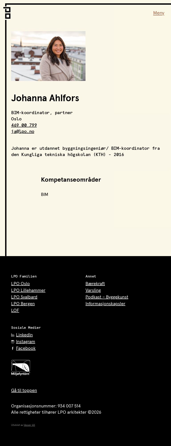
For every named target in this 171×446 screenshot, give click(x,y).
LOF (15, 310)
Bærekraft (95, 284)
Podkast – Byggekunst (107, 297)
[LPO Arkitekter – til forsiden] (7, 11)
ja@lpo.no (22, 131)
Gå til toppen (24, 390)
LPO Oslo (20, 284)
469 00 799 (24, 125)
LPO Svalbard (24, 297)
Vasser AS (29, 425)
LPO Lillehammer (28, 290)
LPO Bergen (23, 304)
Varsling (93, 290)
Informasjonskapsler (105, 304)
